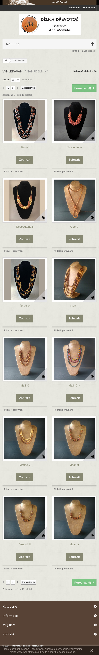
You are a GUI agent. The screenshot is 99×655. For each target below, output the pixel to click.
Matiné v (24, 465)
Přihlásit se (89, 7)
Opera (74, 226)
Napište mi (74, 7)
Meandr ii (25, 544)
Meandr (74, 465)
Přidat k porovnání (13, 171)
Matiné (24, 385)
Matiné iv (74, 385)
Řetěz (24, 147)
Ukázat (6, 79)
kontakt (75, 51)
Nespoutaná (74, 147)
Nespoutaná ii (25, 226)
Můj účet (9, 625)
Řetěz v (25, 306)
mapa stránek (88, 51)
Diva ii (74, 306)
